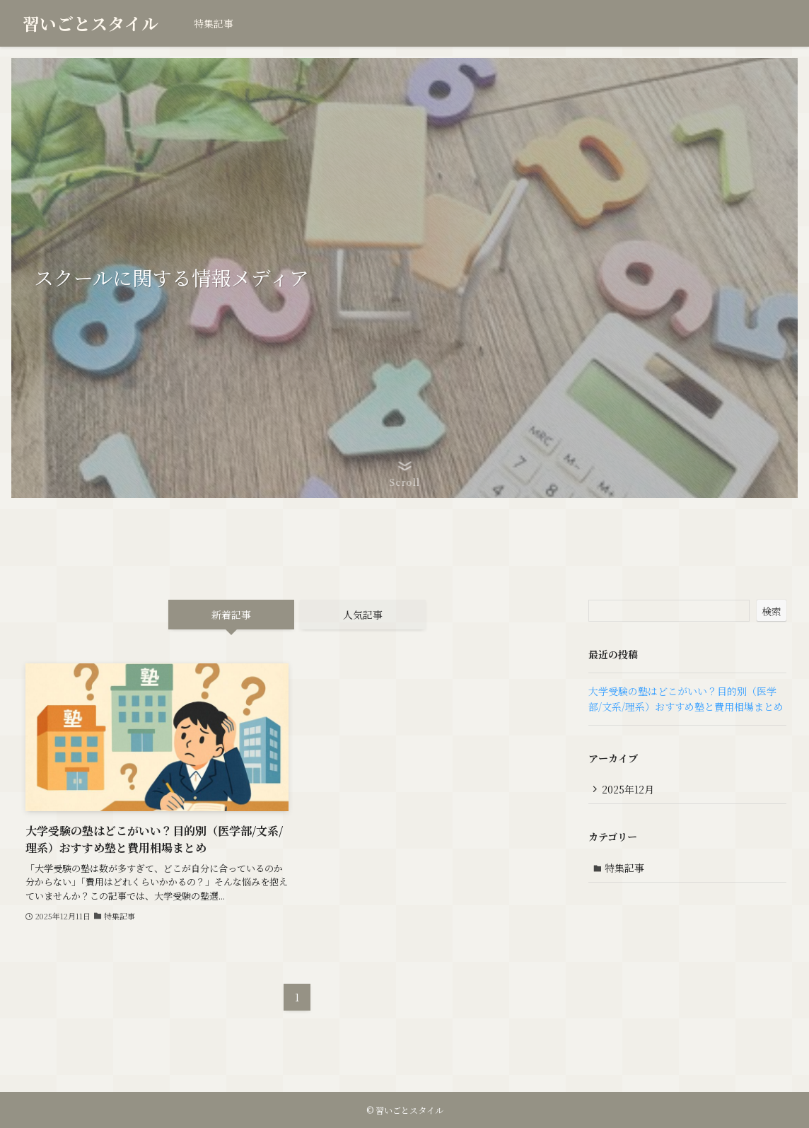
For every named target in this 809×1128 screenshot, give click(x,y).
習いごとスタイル (90, 23)
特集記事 (626, 869)
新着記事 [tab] (231, 614)
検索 (771, 611)
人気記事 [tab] (363, 614)
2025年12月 (629, 789)
